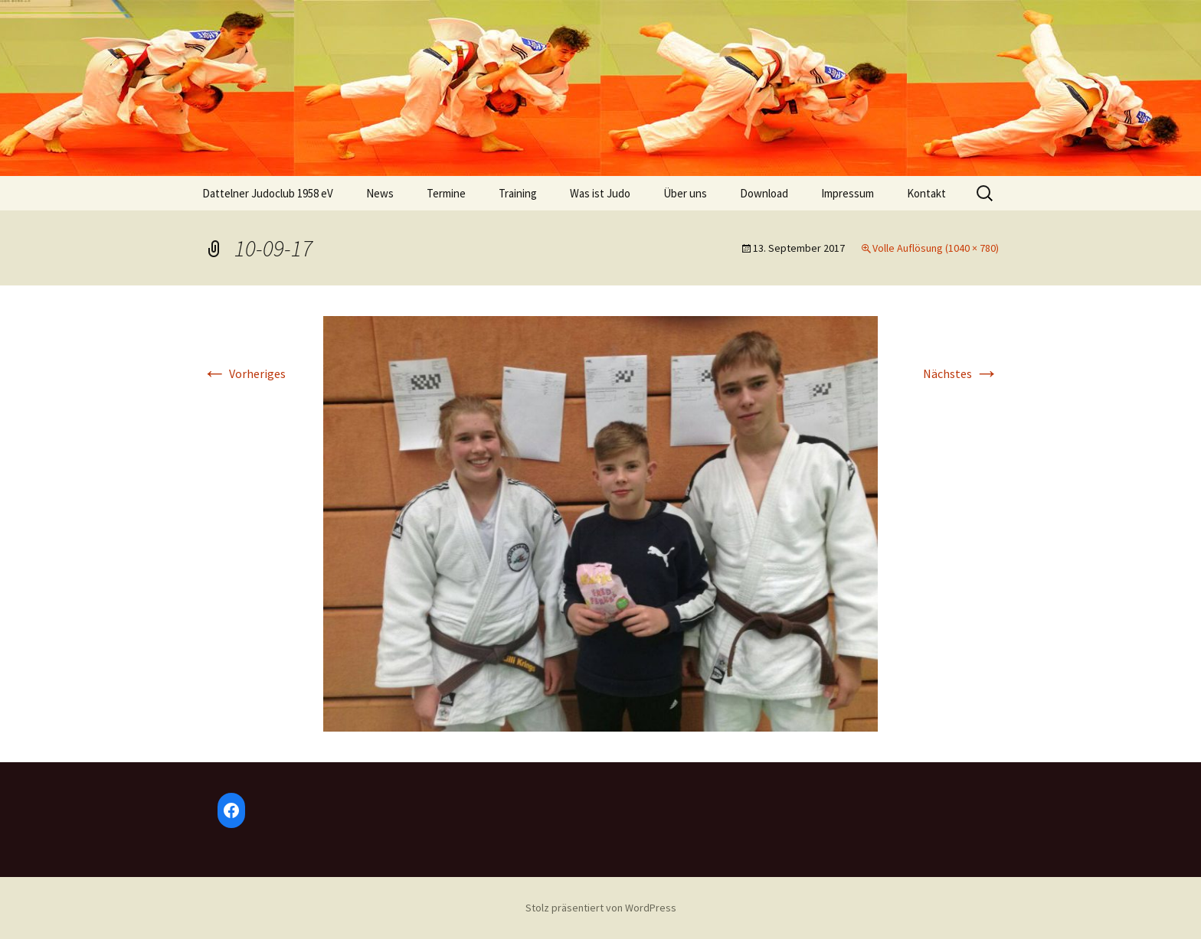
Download (764, 193)
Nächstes (961, 373)
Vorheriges (244, 373)
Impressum (847, 193)
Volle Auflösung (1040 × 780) (935, 248)
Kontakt (926, 193)
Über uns (685, 193)
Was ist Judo (600, 193)
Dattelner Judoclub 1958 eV (267, 193)
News (380, 193)
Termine (446, 193)
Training (518, 193)
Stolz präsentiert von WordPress (600, 908)
